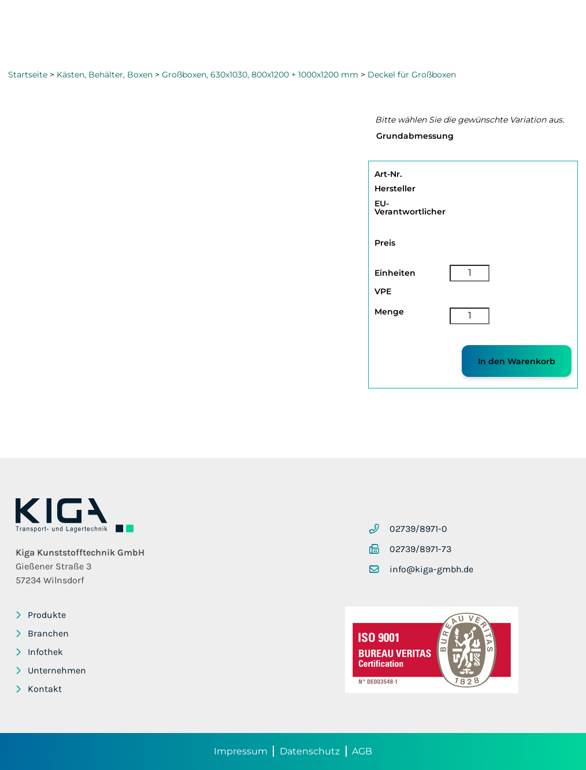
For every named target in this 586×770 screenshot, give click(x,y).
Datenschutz (310, 751)
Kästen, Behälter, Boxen (105, 74)
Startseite (27, 74)
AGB (362, 751)
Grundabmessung (415, 136)
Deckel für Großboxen (412, 74)
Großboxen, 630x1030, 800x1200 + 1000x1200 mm (260, 74)
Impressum (241, 751)
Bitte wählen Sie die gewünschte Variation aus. (469, 119)
